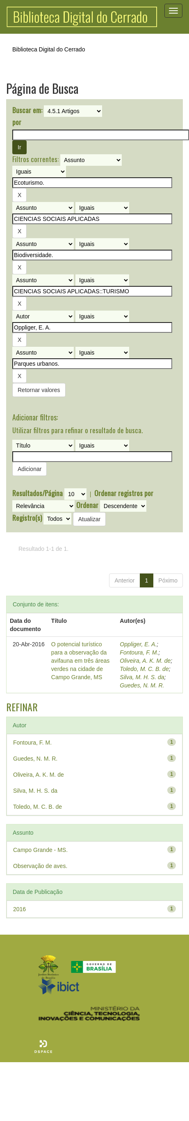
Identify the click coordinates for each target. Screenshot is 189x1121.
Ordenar (87, 505)
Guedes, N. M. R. (142, 685)
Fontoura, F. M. (139, 652)
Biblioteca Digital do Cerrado (48, 49)
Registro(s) (27, 518)
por (16, 122)
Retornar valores (39, 390)
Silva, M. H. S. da (142, 677)
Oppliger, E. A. (138, 644)
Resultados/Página (37, 493)
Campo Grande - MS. (40, 850)
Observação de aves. (40, 866)
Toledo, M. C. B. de (144, 669)
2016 (19, 909)
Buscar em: (27, 110)
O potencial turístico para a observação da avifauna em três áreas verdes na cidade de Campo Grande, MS (80, 660)
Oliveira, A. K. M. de (145, 660)
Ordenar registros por (123, 493)
